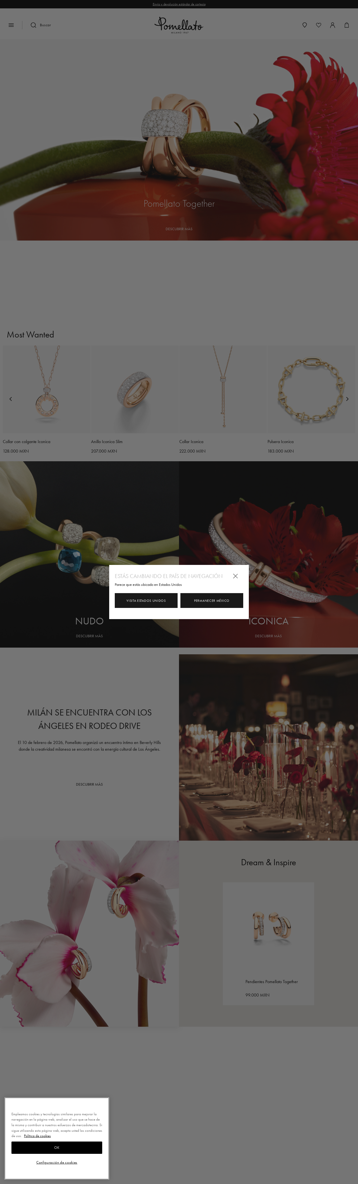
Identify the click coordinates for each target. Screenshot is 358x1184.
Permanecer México (212, 601)
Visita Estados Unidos (146, 601)
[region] (56, 1138)
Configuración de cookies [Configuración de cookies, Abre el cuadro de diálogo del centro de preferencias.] (56, 1162)
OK (56, 1147)
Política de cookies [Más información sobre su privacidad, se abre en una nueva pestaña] (37, 1136)
